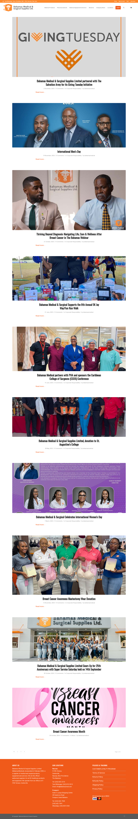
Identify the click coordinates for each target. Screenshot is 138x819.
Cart (128, 1)
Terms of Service (98, 773)
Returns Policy (97, 777)
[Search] (124, 8)
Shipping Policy (97, 785)
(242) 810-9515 (68, 784)
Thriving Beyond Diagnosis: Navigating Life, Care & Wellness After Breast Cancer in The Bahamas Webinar (69, 236)
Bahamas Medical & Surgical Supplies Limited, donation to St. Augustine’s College (69, 442)
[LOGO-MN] (19, 8)
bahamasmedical (89, 88)
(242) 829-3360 (65, 806)
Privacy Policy (97, 789)
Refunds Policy (97, 781)
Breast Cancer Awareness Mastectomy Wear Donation (69, 599)
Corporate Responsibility (73, 88)
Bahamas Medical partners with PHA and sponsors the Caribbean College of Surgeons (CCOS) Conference (69, 377)
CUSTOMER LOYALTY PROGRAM (103, 769)
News (73, 735)
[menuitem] (115, 1)
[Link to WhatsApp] (3, 1)
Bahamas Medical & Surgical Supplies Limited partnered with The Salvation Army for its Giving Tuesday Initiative (69, 83)
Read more (40, 92)
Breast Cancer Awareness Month (69, 731)
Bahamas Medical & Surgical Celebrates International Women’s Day (69, 517)
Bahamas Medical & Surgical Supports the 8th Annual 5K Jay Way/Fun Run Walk (69, 306)
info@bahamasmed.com (64, 787)
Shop (115, 1)
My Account (122, 1)
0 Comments (60, 88)
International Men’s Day (69, 151)
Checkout (132, 1)
